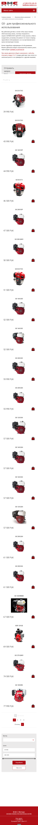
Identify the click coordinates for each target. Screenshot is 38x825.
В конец (19, 724)
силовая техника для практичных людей (19, 813)
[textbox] (4, 740)
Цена (4, 745)
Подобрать (19, 762)
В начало (19, 715)
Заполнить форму (25, 74)
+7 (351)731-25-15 (29, 3)
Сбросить (19, 768)
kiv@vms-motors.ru (29, 5)
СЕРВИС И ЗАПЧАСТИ (17, 49)
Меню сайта (8, 10)
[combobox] (19, 740)
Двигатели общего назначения (22, 17)
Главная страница (6, 17)
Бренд (5, 736)
